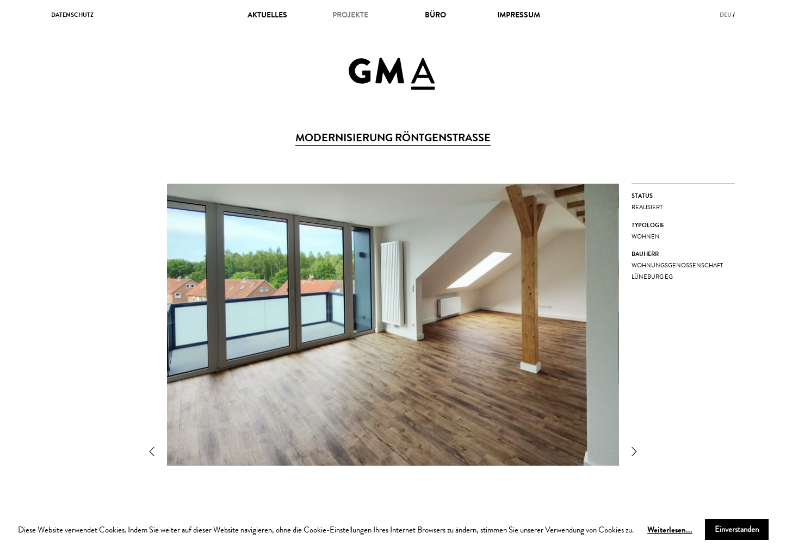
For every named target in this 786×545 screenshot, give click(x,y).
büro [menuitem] (435, 14)
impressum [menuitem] (518, 14)
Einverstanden (737, 529)
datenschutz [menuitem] (72, 14)
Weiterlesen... (669, 529)
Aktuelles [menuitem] (267, 14)
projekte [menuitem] (350, 14)
